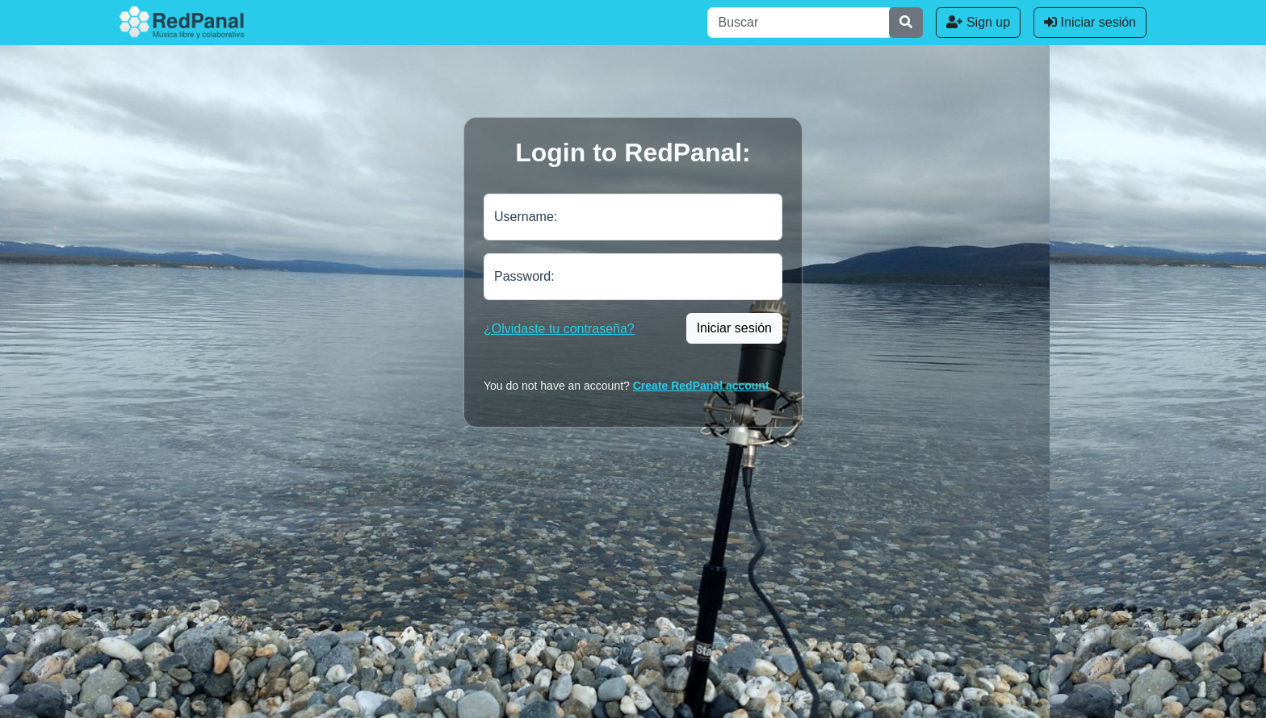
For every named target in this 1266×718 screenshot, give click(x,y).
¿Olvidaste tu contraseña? (559, 329)
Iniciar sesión (1090, 22)
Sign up (978, 22)
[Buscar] (798, 22)
